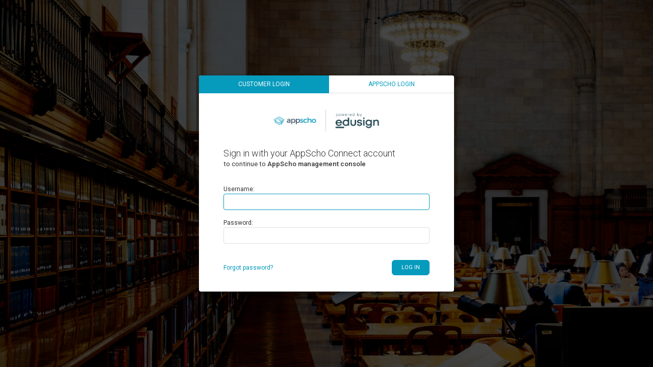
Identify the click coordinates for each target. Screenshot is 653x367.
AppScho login (391, 84)
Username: (239, 189)
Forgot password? (248, 267)
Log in (410, 267)
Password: (238, 222)
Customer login (264, 84)
